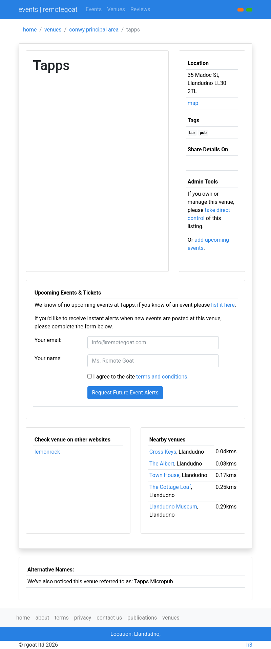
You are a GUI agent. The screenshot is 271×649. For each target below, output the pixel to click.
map (193, 103)
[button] (249, 10)
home (30, 29)
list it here (222, 305)
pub (203, 132)
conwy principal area (94, 29)
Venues (116, 9)
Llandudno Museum (173, 506)
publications (142, 617)
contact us (109, 617)
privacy (82, 617)
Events (94, 9)
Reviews (140, 9)
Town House (164, 475)
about (42, 617)
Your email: (48, 340)
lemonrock (47, 452)
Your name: (48, 358)
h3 (249, 645)
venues (53, 29)
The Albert (161, 463)
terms (61, 617)
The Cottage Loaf (170, 487)
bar (192, 132)
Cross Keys (162, 452)
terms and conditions (161, 376)
